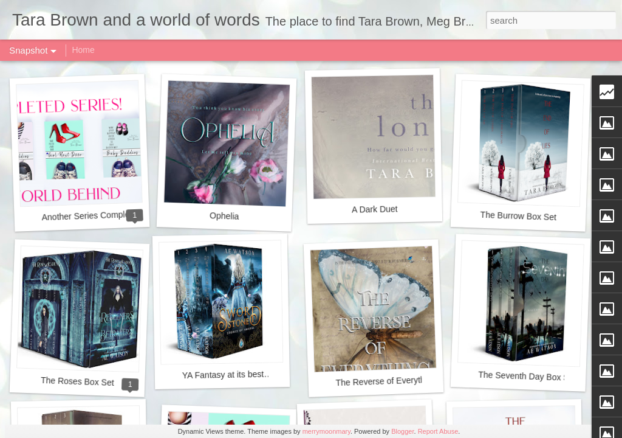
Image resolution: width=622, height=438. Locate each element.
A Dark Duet (375, 209)
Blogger (402, 431)
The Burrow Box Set (518, 216)
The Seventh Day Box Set (527, 376)
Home (83, 50)
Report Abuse (438, 431)
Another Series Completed (91, 216)
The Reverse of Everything (385, 381)
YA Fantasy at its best (223, 374)
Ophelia (224, 215)
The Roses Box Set (77, 381)
